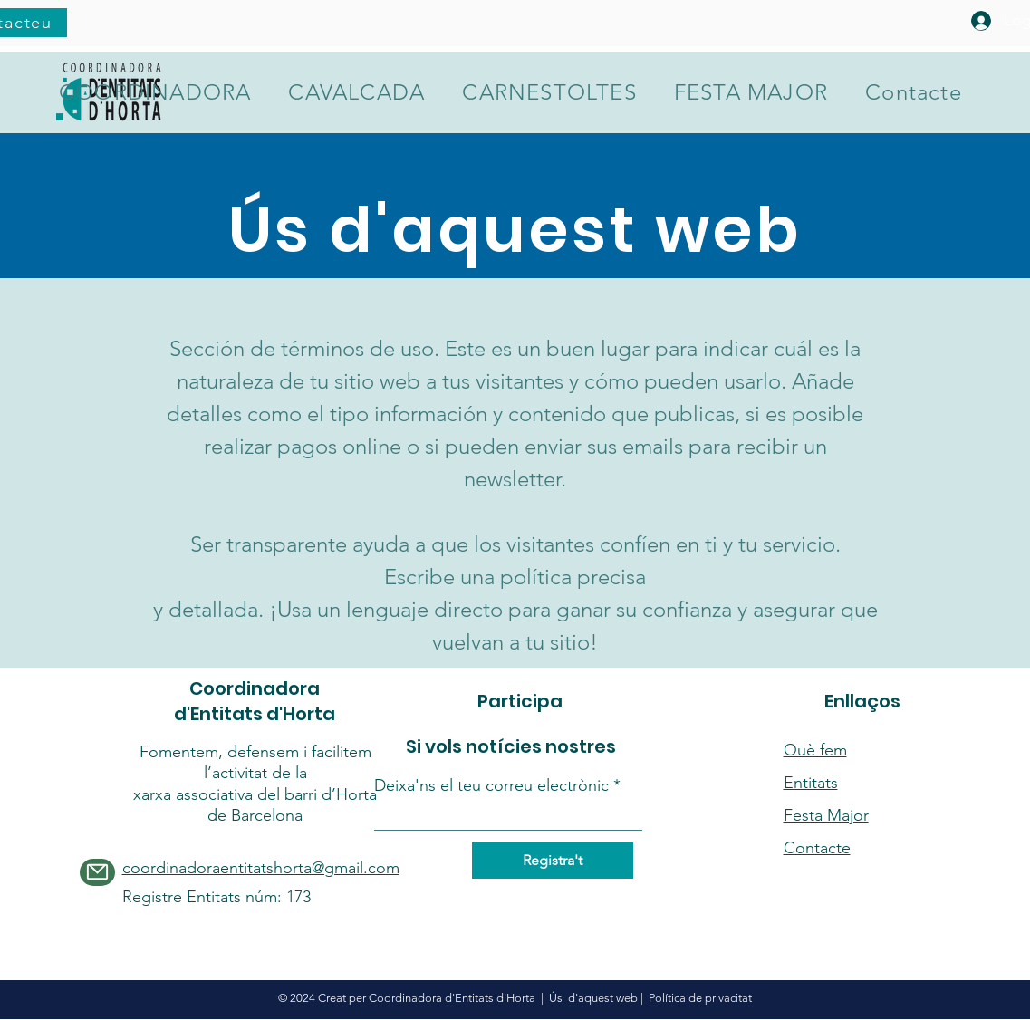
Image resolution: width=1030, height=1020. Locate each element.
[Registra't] (552, 860)
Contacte (817, 848)
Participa (520, 701)
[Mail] (97, 872)
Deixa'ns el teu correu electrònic (491, 785)
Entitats (811, 783)
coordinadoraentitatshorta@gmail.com (260, 868)
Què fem (815, 750)
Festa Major (826, 815)
